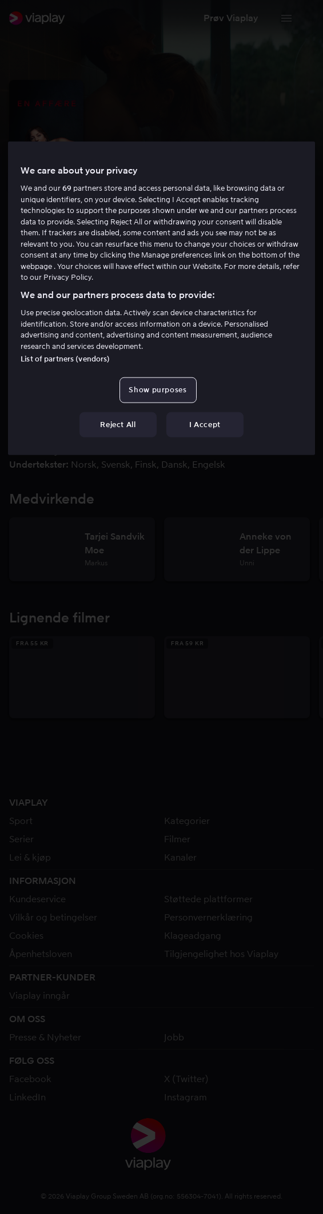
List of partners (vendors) (65, 359)
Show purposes (157, 389)
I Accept (205, 424)
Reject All (118, 424)
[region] (161, 298)
